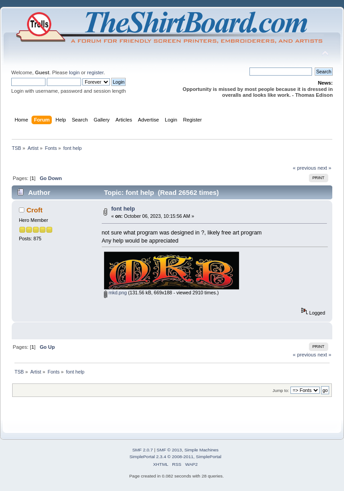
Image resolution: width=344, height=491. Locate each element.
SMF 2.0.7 (142, 449)
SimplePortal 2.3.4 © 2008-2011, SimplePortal (175, 456)
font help (123, 209)
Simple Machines (201, 449)
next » (324, 168)
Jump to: (280, 390)
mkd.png (115, 292)
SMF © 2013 (169, 449)
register (95, 72)
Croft (35, 210)
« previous (304, 168)
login (74, 72)
